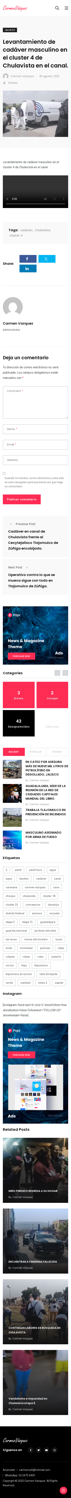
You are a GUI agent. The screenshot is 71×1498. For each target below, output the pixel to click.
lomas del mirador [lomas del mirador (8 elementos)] (36, 939)
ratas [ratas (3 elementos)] (61, 948)
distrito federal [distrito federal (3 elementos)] (15, 913)
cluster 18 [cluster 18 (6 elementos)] (49, 896)
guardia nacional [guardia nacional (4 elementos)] (16, 930)
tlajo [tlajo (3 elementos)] (24, 965)
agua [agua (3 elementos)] (53, 869)
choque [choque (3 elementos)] (10, 896)
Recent (14, 752)
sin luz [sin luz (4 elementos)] (10, 965)
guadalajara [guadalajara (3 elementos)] (47, 922)
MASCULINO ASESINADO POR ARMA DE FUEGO (43, 834)
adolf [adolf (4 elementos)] (18, 869)
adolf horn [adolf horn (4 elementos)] (35, 869)
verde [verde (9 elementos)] (9, 982)
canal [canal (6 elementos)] (57, 878)
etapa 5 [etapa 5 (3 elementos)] (10, 922)
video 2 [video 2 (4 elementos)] (42, 982)
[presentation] (57, 673)
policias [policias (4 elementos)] (45, 948)
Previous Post (22, 524)
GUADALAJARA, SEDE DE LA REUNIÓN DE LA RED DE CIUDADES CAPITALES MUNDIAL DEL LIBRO (46, 792)
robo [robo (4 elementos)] (40, 956)
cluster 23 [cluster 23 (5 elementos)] (12, 904)
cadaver (26, 230)
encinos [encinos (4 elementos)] (37, 913)
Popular (36, 752)
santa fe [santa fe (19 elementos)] (56, 956)
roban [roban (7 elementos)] (26, 956)
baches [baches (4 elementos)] (24, 878)
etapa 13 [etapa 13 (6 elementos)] (27, 922)
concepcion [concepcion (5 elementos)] (33, 904)
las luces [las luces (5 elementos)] (11, 939)
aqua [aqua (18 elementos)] (9, 878)
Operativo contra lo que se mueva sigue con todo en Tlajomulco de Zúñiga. (31, 581)
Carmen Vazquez (18, 323)
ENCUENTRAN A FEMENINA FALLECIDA (33, 1262)
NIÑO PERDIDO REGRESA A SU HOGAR (33, 1191)
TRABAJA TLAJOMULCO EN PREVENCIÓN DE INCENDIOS (46, 812)
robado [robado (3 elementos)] (10, 956)
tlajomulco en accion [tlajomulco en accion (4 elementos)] (19, 974)
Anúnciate (9, 1469)
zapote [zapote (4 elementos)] (59, 982)
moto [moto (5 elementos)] (9, 948)
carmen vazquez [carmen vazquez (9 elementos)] (35, 887)
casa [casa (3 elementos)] (56, 887)
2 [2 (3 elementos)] (6, 869)
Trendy (57, 752)
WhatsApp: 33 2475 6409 (20, 1475)
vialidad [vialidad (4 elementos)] (25, 982)
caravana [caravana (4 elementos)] (11, 887)
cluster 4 (16, 235)
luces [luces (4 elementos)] (58, 939)
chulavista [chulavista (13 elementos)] (29, 896)
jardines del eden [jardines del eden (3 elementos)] (45, 930)
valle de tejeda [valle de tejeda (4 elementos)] (48, 974)
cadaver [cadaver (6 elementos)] (41, 878)
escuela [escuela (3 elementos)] (54, 913)
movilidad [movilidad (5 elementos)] (26, 948)
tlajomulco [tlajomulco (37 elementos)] (41, 965)
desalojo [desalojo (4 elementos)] (53, 904)
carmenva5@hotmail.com (34, 1469)
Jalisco (10, 30)
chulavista (42, 230)
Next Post (19, 567)
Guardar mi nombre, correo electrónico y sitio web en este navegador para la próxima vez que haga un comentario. (34, 482)
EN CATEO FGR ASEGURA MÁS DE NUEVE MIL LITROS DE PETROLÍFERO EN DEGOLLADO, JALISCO (47, 768)
